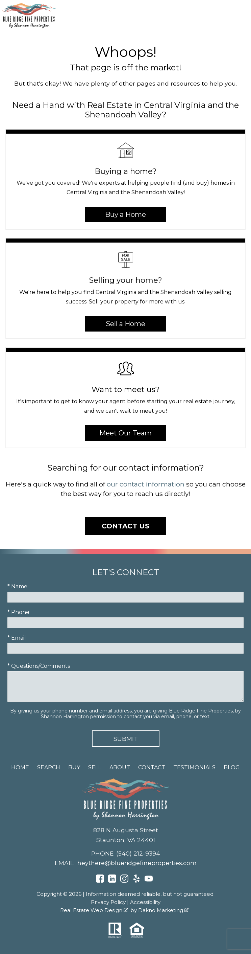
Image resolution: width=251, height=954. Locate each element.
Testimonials (194, 767)
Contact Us (125, 526)
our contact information (145, 484)
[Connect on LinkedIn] (112, 881)
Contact (151, 767)
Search (48, 767)
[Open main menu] (241, 15)
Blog (232, 767)
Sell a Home (125, 324)
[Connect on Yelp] (136, 881)
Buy (74, 767)
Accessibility (145, 902)
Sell (94, 767)
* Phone (18, 612)
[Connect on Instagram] (124, 881)
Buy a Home (125, 214)
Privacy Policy (108, 902)
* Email (16, 638)
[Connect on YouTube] (149, 881)
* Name (17, 586)
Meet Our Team (125, 433)
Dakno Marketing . (164, 910)
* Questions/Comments (38, 666)
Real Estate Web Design (94, 910)
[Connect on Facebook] (100, 881)
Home (20, 767)
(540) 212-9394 (138, 853)
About (119, 767)
